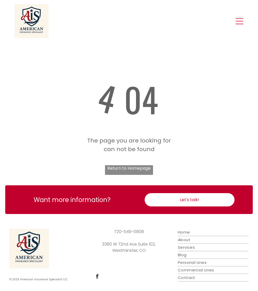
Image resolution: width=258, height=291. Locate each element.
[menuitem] (213, 232)
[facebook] (97, 277)
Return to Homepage (129, 168)
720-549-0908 (129, 232)
